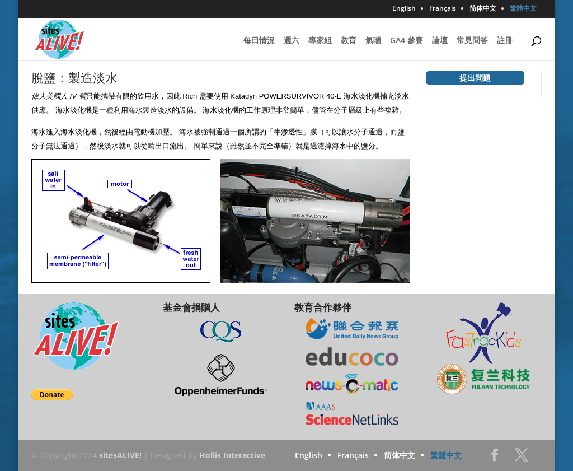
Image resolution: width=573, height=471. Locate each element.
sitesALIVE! (120, 455)
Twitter (521, 458)
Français (442, 9)
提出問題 (475, 77)
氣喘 (373, 40)
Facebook (494, 458)
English (404, 9)
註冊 (505, 40)
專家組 (320, 40)
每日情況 (259, 40)
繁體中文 (523, 9)
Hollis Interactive (232, 455)
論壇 (440, 40)
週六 (291, 40)
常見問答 (472, 40)
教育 (348, 40)
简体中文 (482, 9)
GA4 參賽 (406, 40)
